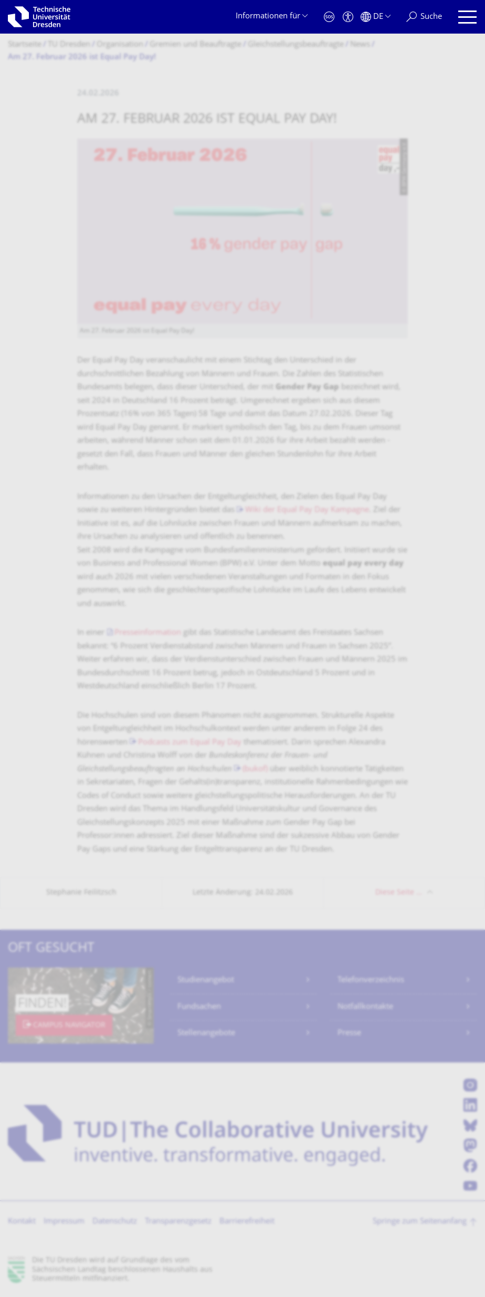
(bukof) (255, 769)
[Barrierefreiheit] (348, 17)
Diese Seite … (398, 892)
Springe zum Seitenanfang (420, 1222)
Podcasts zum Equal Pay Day (189, 743)
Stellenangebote (206, 1033)
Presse (349, 1033)
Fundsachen (199, 1007)
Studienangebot (205, 980)
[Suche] (424, 17)
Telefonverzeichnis (371, 980)
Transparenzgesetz (178, 1222)
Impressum (64, 1222)
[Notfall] (329, 17)
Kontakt (22, 1222)
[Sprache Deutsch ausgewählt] (376, 17)
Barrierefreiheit (247, 1222)
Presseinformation (147, 633)
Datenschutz (114, 1222)
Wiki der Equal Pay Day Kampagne (307, 510)
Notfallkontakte (365, 1007)
